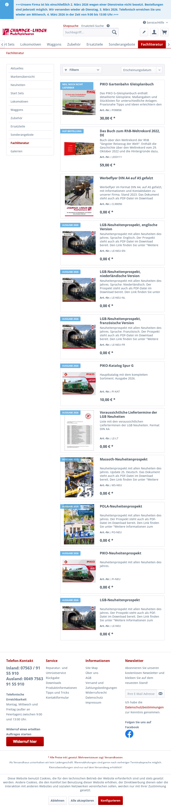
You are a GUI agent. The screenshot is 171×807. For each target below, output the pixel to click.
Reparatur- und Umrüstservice (56, 670)
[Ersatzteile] (95, 44)
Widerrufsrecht (96, 692)
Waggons (17, 110)
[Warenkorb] (164, 32)
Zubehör (16, 118)
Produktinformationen (61, 688)
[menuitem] (91, 32)
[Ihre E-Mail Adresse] (141, 693)
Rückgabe (53, 678)
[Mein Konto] (154, 32)
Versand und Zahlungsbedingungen (101, 685)
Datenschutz (94, 697)
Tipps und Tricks (57, 692)
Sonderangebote (22, 135)
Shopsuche (70, 26)
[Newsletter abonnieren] (161, 693)
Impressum (93, 702)
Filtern (72, 70)
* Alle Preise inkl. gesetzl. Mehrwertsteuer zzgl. (76, 757)
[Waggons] (54, 44)
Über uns (92, 673)
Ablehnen (57, 800)
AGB (88, 678)
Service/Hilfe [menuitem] (154, 22)
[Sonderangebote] (122, 44)
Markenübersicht (23, 77)
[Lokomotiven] (30, 44)
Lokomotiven (19, 101)
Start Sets (17, 93)
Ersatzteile (18, 126)
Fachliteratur (20, 143)
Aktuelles (17, 68)
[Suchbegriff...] (91, 32)
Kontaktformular (57, 697)
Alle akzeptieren (82, 800)
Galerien (16, 151)
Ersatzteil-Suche (92, 26)
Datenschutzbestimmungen (144, 707)
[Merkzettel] (144, 32)
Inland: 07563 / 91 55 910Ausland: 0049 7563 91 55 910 (24, 676)
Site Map (92, 668)
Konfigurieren (110, 800)
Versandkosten (114, 757)
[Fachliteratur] (152, 44)
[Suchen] (114, 32)
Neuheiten (18, 85)
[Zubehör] (74, 44)
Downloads (53, 683)
